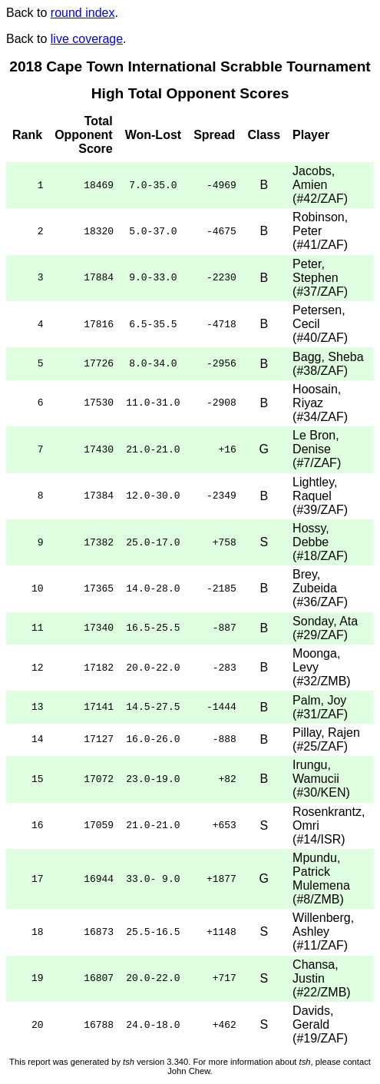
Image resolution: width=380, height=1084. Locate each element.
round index (83, 12)
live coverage (87, 38)
